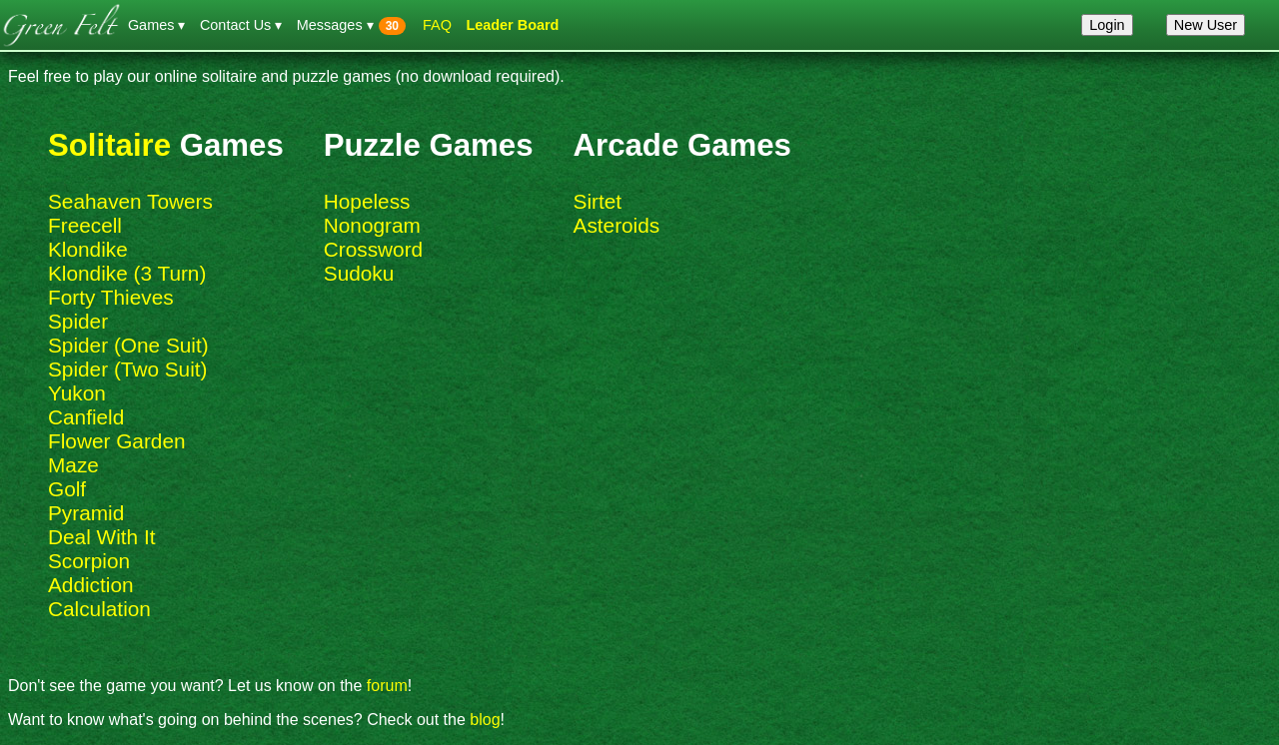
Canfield (86, 416)
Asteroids (617, 225)
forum (387, 685)
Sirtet (598, 201)
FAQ (437, 25)
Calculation (99, 608)
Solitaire (109, 145)
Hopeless (367, 201)
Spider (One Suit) (128, 345)
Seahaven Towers (130, 201)
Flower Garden (117, 440)
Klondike (88, 249)
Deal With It (101, 536)
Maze (73, 464)
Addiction (91, 584)
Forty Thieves (111, 297)
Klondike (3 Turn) (127, 273)
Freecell (85, 225)
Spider (78, 321)
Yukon (77, 392)
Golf (67, 488)
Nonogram (372, 225)
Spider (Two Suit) (128, 369)
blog (485, 719)
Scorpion (89, 560)
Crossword (373, 249)
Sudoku (359, 273)
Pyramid (86, 512)
